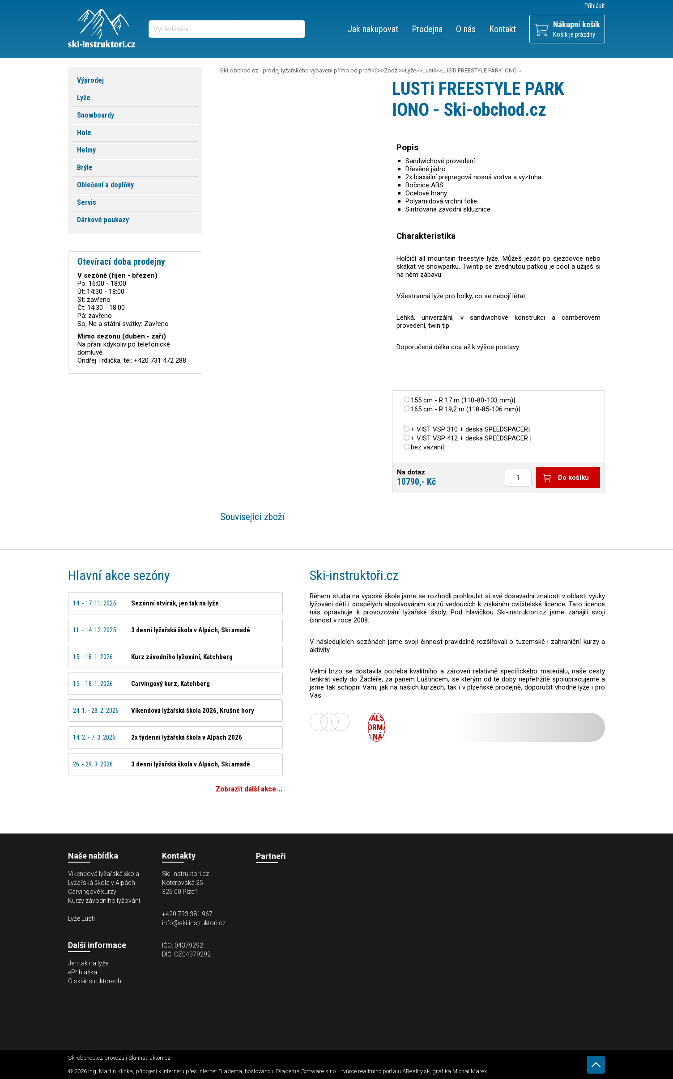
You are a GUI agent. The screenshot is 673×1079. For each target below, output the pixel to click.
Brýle (85, 167)
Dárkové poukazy (103, 220)
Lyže (410, 70)
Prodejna (427, 29)
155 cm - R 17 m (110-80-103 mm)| (463, 400)
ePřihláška (82, 972)
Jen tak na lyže (88, 963)
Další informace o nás (376, 727)
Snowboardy (95, 115)
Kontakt (502, 29)
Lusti (428, 70)
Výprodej (90, 80)
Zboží (391, 70)
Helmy (86, 150)
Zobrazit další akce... (249, 788)
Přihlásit (594, 5)
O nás (466, 29)
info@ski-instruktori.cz (194, 923)
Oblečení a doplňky (105, 185)
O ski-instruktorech (94, 981)
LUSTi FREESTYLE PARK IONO (479, 70)
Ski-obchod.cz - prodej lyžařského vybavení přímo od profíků (299, 70)
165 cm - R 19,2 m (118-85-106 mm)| (465, 409)
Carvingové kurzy (92, 891)
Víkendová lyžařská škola (103, 873)
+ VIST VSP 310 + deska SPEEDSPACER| (470, 429)
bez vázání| (427, 447)
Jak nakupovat (373, 29)
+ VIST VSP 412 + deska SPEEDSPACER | (471, 438)
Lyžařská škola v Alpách (101, 882)
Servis (86, 202)
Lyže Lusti (81, 918)
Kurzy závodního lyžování (104, 900)
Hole (84, 132)
